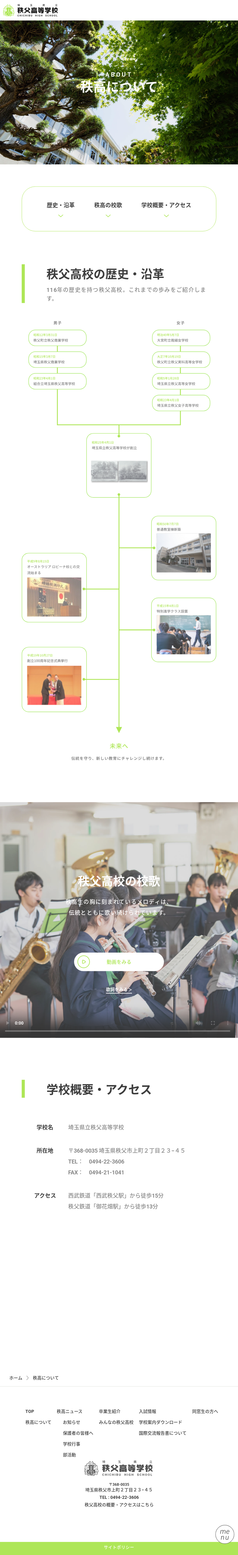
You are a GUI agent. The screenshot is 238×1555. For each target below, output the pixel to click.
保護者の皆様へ (78, 1440)
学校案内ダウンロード (160, 1429)
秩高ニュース (69, 1418)
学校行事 (71, 1451)
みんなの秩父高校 (116, 1429)
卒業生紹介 (110, 1418)
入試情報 (147, 1418)
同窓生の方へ (205, 1418)
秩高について (38, 1429)
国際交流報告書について (163, 1440)
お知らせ (71, 1429)
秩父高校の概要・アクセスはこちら (119, 1511)
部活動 (69, 1461)
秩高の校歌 (108, 213)
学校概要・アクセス (166, 213)
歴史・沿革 (61, 213)
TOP (29, 1418)
